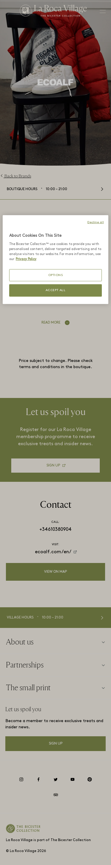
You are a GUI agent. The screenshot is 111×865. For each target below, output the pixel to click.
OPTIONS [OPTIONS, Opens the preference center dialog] (55, 275)
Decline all (95, 222)
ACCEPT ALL (56, 290)
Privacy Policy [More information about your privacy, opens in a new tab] (26, 259)
